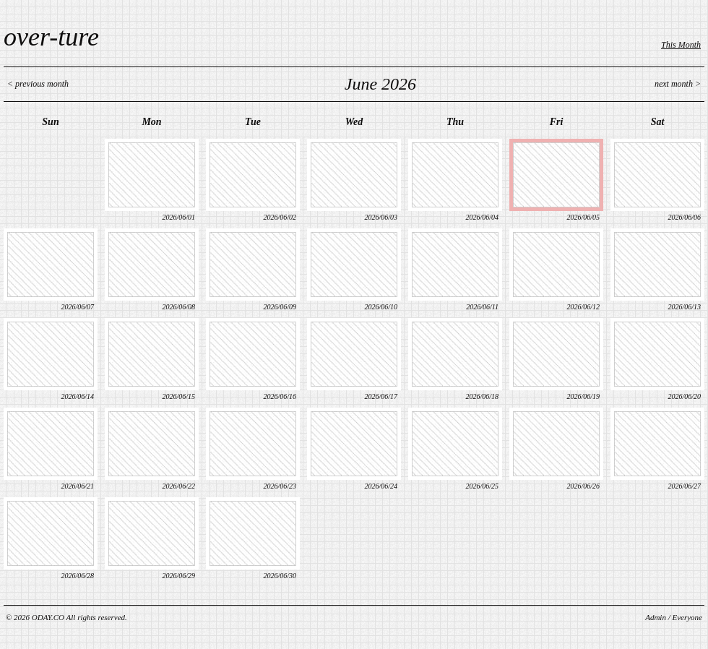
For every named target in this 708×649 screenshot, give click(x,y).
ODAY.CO (48, 617)
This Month (681, 45)
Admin (655, 617)
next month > (678, 84)
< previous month (38, 84)
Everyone (687, 617)
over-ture (51, 36)
